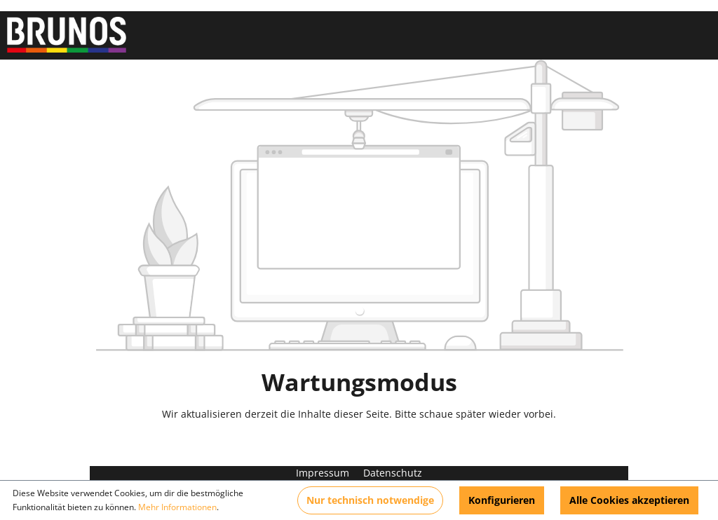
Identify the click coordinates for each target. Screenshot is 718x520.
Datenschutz (392, 472)
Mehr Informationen (177, 507)
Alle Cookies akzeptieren (629, 500)
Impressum (324, 472)
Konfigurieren (501, 500)
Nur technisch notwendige (370, 500)
